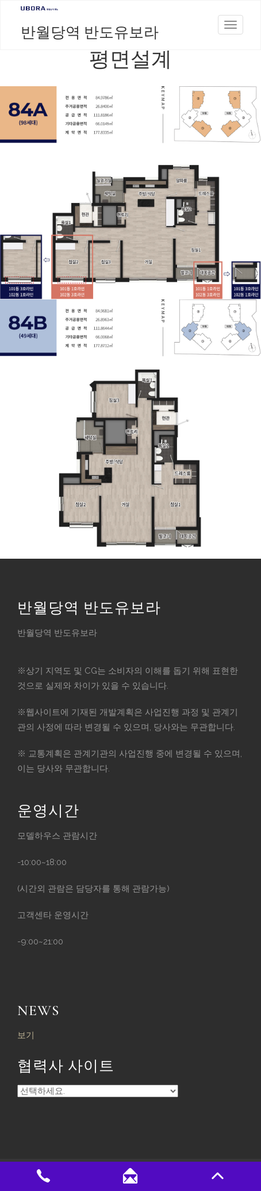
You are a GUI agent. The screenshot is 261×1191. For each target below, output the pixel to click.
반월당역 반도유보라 (90, 32)
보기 (25, 1035)
